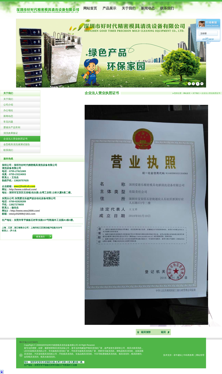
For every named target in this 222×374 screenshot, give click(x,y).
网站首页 (90, 8)
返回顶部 (146, 332)
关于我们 (128, 8)
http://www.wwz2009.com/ (25, 210)
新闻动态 (148, 8)
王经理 (157, 33)
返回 (163, 332)
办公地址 (8, 110)
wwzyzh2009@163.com (22, 213)
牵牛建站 (178, 355)
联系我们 (167, 8)
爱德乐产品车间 (11, 127)
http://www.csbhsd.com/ (23, 189)
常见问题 (8, 121)
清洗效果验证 (10, 133)
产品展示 (109, 8)
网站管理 (200, 355)
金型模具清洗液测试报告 (16, 144)
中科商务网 (188, 355)
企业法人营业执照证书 (15, 138)
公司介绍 (8, 104)
